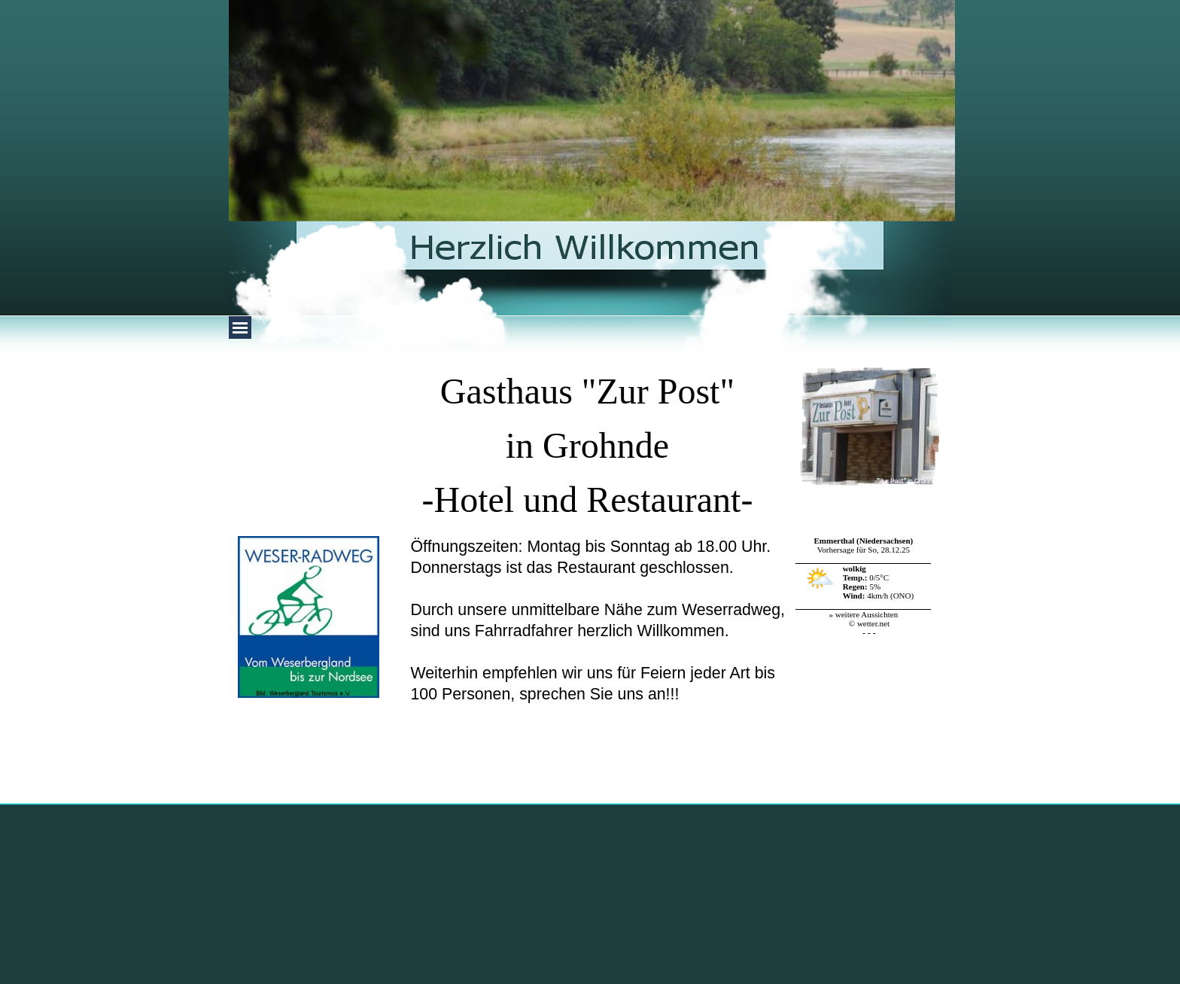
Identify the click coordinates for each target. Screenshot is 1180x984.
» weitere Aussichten (864, 614)
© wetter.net (869, 623)
